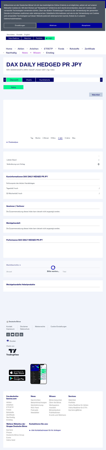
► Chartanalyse (12, 142)
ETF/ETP (47, 48)
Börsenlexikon (55, 410)
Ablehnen (53, 25)
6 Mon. (53, 138)
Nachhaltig (11, 52)
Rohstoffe (74, 48)
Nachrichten (35, 400)
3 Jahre (67, 138)
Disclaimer (24, 326)
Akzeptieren (86, 25)
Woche (37, 138)
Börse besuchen (55, 400)
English (26, 35)
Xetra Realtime (13, 38)
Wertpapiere (54, 405)
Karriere (9, 432)
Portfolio (39, 38)
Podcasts (34, 410)
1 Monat (45, 138)
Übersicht (14, 80)
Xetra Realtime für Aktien (79, 405)
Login (49, 38)
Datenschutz (24, 329)
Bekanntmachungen (39, 402)
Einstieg (50, 52)
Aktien (21, 48)
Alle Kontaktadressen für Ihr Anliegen (45, 430)
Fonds (61, 48)
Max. (74, 138)
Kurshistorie (44, 80)
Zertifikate (89, 48)
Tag (31, 138)
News (25, 52)
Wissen (36, 52)
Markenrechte (40, 326)
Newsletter (11, 35)
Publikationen (54, 413)
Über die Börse (55, 402)
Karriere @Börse (75, 410)
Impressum (10, 329)
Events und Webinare (57, 415)
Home (9, 48)
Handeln (52, 408)
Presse (9, 435)
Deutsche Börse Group (15, 437)
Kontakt (19, 35)
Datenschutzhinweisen (13, 19)
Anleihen (33, 48)
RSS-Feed (35, 408)
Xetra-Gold (10, 442)
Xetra (13, 87)
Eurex (8, 440)
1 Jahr (60, 138)
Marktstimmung (37, 405)
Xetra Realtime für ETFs (78, 408)
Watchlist (27, 38)
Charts (28, 80)
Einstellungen (20, 25)
